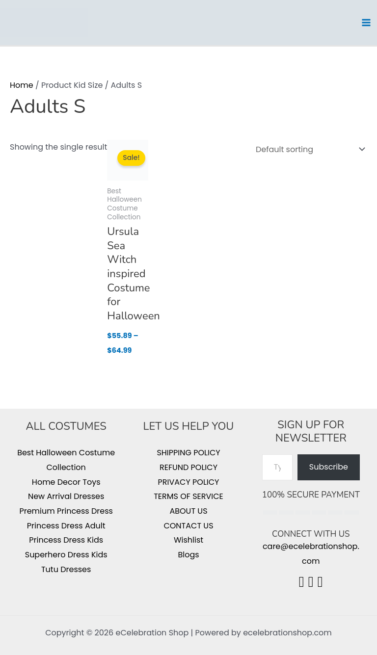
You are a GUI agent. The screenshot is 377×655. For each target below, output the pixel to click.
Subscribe (328, 466)
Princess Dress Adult (66, 525)
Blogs (188, 554)
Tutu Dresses (66, 569)
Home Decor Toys (66, 482)
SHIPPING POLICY (188, 452)
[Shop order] (308, 149)
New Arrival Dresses (66, 496)
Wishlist (188, 540)
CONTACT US (188, 525)
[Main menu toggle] (366, 22)
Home (21, 85)
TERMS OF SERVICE (188, 496)
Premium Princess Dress (65, 511)
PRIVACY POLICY (188, 482)
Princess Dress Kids (66, 540)
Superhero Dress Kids (66, 554)
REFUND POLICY (188, 467)
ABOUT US (188, 511)
